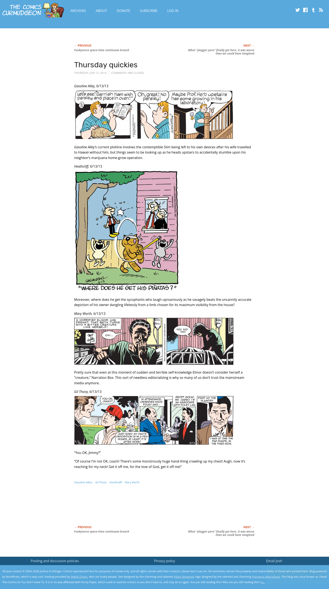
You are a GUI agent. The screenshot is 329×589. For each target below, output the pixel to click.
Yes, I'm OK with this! (293, 573)
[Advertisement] (150, 509)
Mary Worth (132, 482)
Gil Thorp (101, 482)
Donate (123, 10)
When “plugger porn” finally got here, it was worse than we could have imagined (221, 51)
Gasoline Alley (83, 482)
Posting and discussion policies (55, 561)
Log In (172, 10)
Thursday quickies (106, 64)
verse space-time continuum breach (101, 50)
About (101, 10)
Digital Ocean (79, 577)
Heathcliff (116, 482)
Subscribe (148, 10)
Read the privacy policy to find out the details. (291, 563)
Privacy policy (164, 561)
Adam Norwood (184, 577)
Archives (78, 10)
